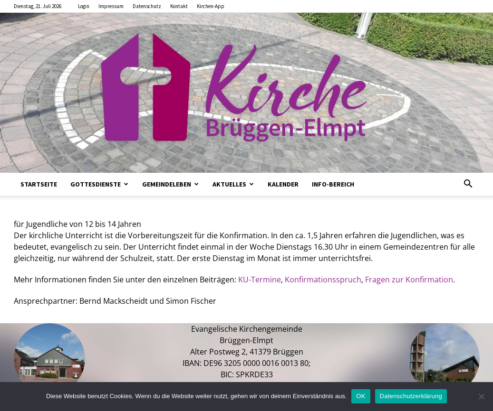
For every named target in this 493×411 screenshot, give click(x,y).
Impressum (111, 6)
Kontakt (179, 6)
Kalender (283, 184)
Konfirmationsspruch (323, 279)
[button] (468, 184)
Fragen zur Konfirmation (409, 279)
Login (83, 6)
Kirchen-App (210, 6)
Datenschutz (147, 6)
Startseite (38, 184)
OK (360, 396)
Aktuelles (233, 184)
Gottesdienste (99, 184)
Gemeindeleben (170, 184)
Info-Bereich (333, 184)
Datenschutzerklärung (411, 396)
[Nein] (481, 396)
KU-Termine (259, 279)
